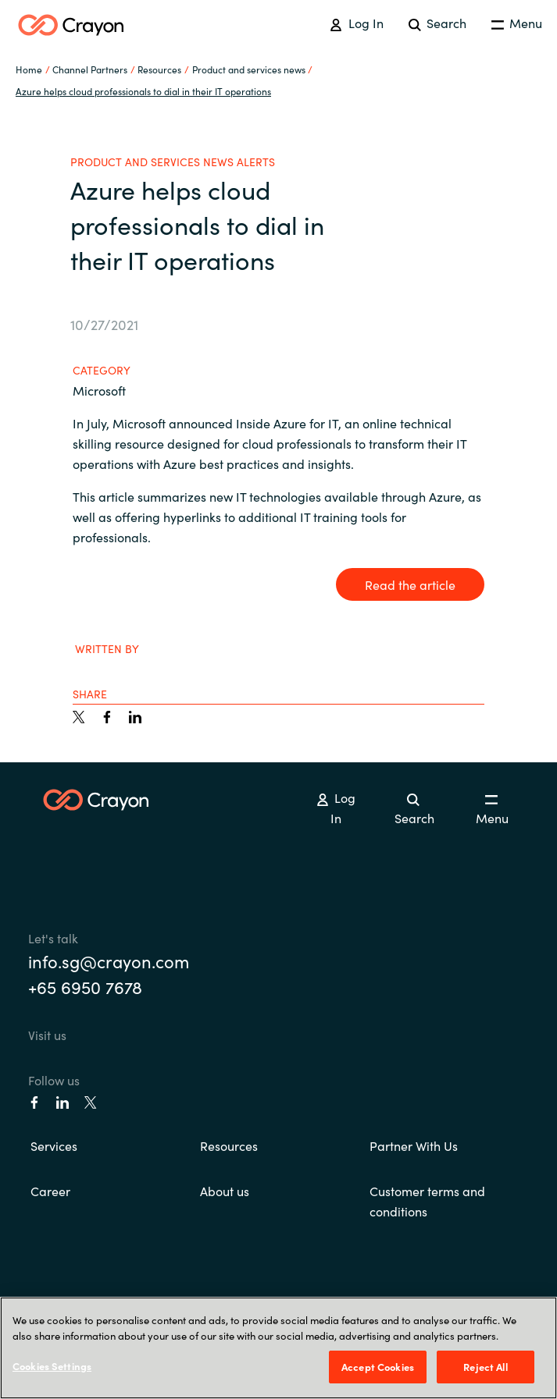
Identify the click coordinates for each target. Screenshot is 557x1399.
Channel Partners (89, 69)
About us (224, 1190)
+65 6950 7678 (85, 987)
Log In (356, 22)
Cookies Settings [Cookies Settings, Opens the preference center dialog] (51, 1365)
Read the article (410, 584)
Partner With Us (414, 1145)
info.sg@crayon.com (108, 961)
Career (50, 1190)
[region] (278, 1348)
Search (437, 22)
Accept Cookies (377, 1366)
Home (29, 69)
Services (53, 1145)
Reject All (485, 1366)
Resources (229, 1145)
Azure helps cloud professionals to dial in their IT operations (143, 91)
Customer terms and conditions (427, 1201)
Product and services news (248, 69)
